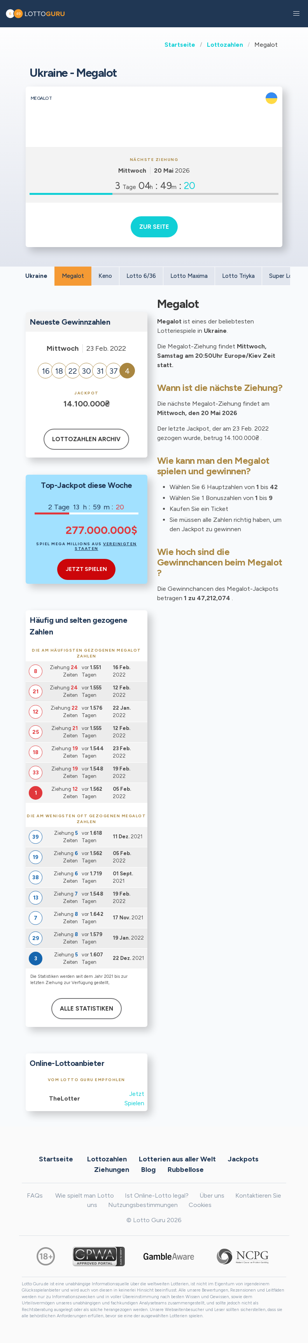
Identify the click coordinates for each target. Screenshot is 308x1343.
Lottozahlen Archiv (86, 439)
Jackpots (243, 1159)
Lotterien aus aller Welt (177, 1159)
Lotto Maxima (189, 275)
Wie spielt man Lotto (84, 1195)
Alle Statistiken (86, 1008)
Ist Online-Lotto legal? (157, 1195)
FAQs (35, 1195)
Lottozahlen (225, 44)
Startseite (179, 44)
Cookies (200, 1205)
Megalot (73, 275)
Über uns (212, 1195)
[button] (296, 13)
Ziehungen (111, 1169)
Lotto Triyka (238, 275)
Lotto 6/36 (141, 275)
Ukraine (36, 275)
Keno (105, 275)
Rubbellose (186, 1169)
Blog (148, 1169)
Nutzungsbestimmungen (143, 1205)
